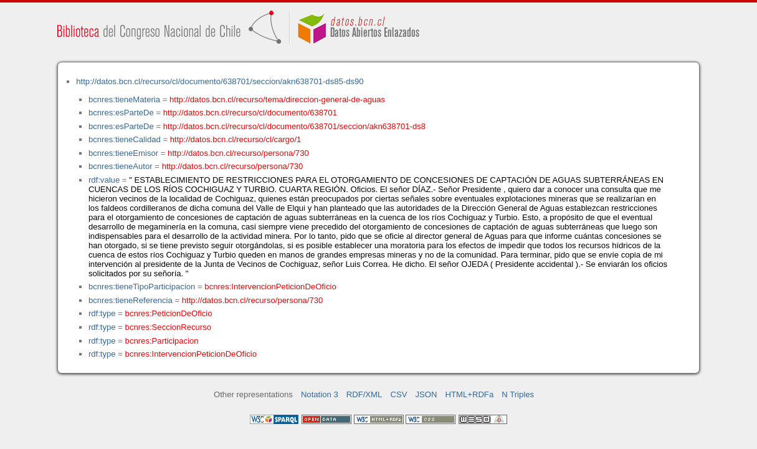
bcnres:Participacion (162, 340)
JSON (426, 394)
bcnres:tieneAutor (120, 166)
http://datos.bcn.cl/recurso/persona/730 (238, 153)
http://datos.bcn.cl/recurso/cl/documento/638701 (250, 112)
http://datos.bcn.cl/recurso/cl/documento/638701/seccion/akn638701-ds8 (294, 126)
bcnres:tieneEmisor (123, 153)
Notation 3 (319, 394)
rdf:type (102, 313)
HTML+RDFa (469, 394)
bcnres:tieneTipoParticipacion (141, 286)
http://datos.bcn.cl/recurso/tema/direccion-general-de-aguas (277, 99)
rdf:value (104, 180)
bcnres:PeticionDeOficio (168, 313)
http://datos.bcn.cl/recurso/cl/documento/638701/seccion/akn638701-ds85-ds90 (219, 81)
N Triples (518, 394)
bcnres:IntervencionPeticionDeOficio (270, 286)
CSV (398, 394)
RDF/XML (364, 394)
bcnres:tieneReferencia (130, 300)
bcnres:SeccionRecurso (168, 327)
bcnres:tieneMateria (124, 99)
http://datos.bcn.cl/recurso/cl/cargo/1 (236, 139)
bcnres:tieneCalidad (124, 139)
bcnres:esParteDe (121, 112)
